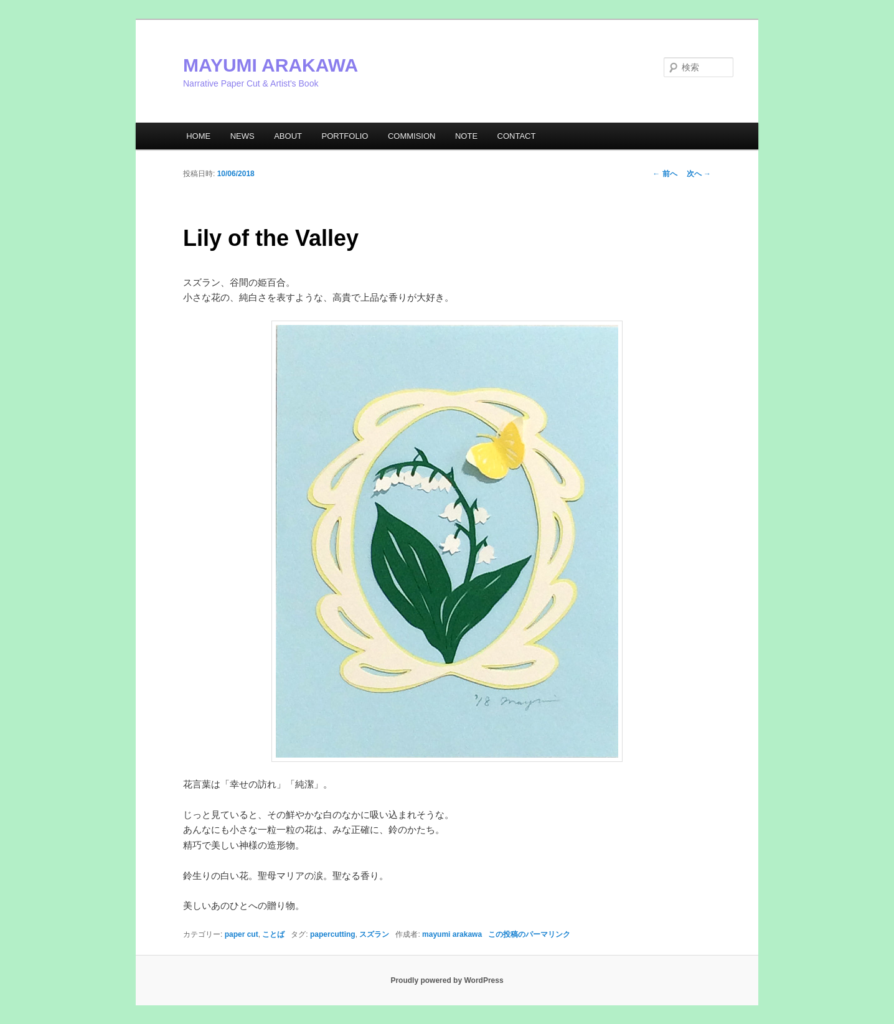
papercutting (332, 934)
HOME (198, 136)
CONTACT (516, 136)
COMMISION (412, 136)
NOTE (466, 136)
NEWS (242, 136)
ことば (273, 934)
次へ (699, 173)
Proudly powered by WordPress (446, 980)
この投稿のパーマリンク (529, 934)
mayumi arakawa (452, 934)
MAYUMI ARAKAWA (270, 65)
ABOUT (288, 136)
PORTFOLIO (344, 136)
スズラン (374, 934)
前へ (664, 173)
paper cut (241, 934)
